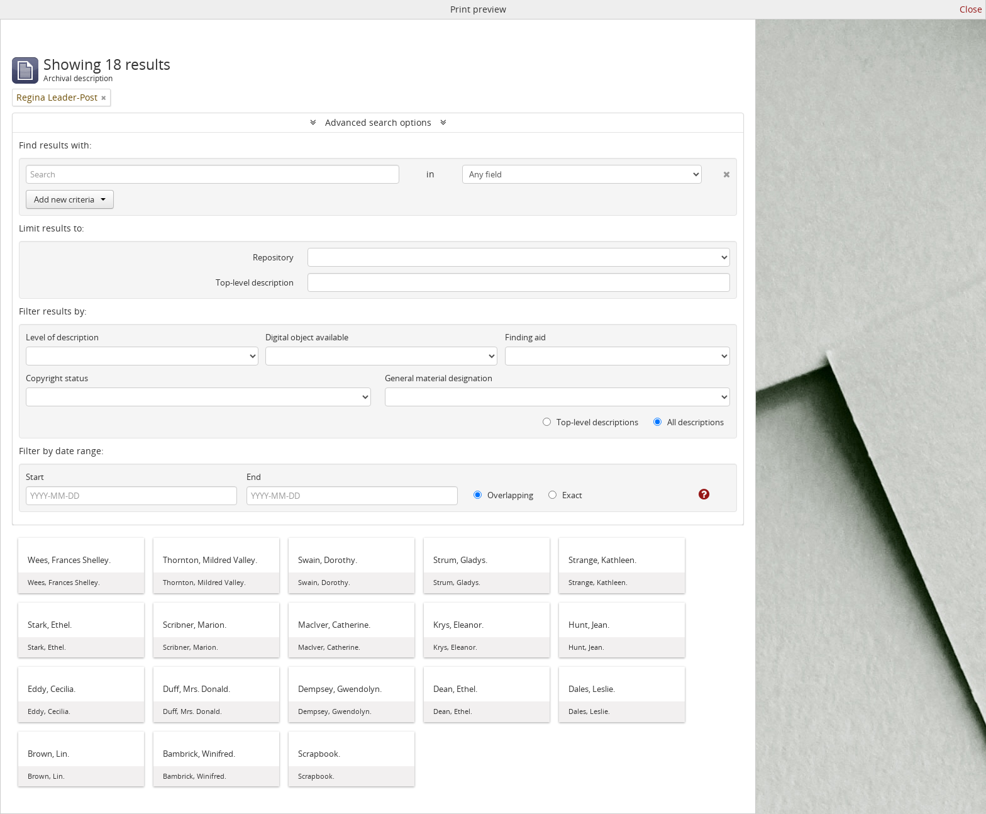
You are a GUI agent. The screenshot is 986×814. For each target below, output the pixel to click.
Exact (565, 495)
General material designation (438, 378)
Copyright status (57, 378)
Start (35, 476)
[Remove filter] (103, 97)
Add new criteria (70, 199)
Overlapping (503, 495)
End (253, 476)
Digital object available (306, 337)
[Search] (212, 174)
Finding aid (525, 337)
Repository (273, 257)
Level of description (62, 337)
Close (971, 9)
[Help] (695, 494)
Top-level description (255, 282)
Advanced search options (378, 122)
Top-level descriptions (590, 422)
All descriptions (688, 422)
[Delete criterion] (716, 172)
